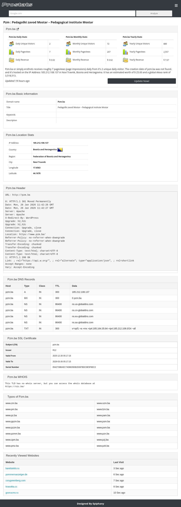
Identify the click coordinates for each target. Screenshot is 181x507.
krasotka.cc (11, 486)
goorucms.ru (12, 492)
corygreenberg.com (16, 480)
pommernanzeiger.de (16, 474)
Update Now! (141, 81)
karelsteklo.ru (12, 468)
